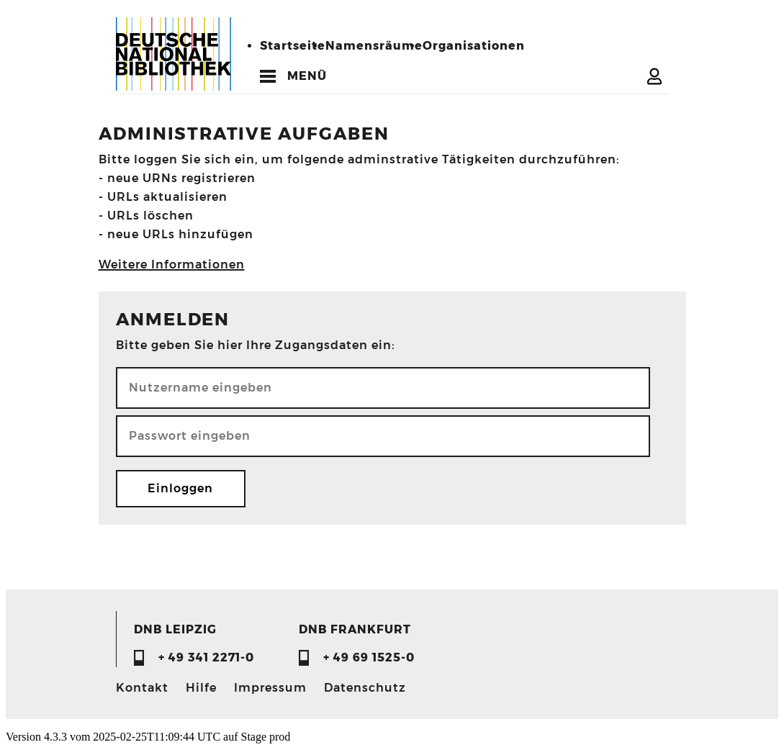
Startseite (292, 46)
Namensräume (374, 46)
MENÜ (307, 76)
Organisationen (474, 46)
